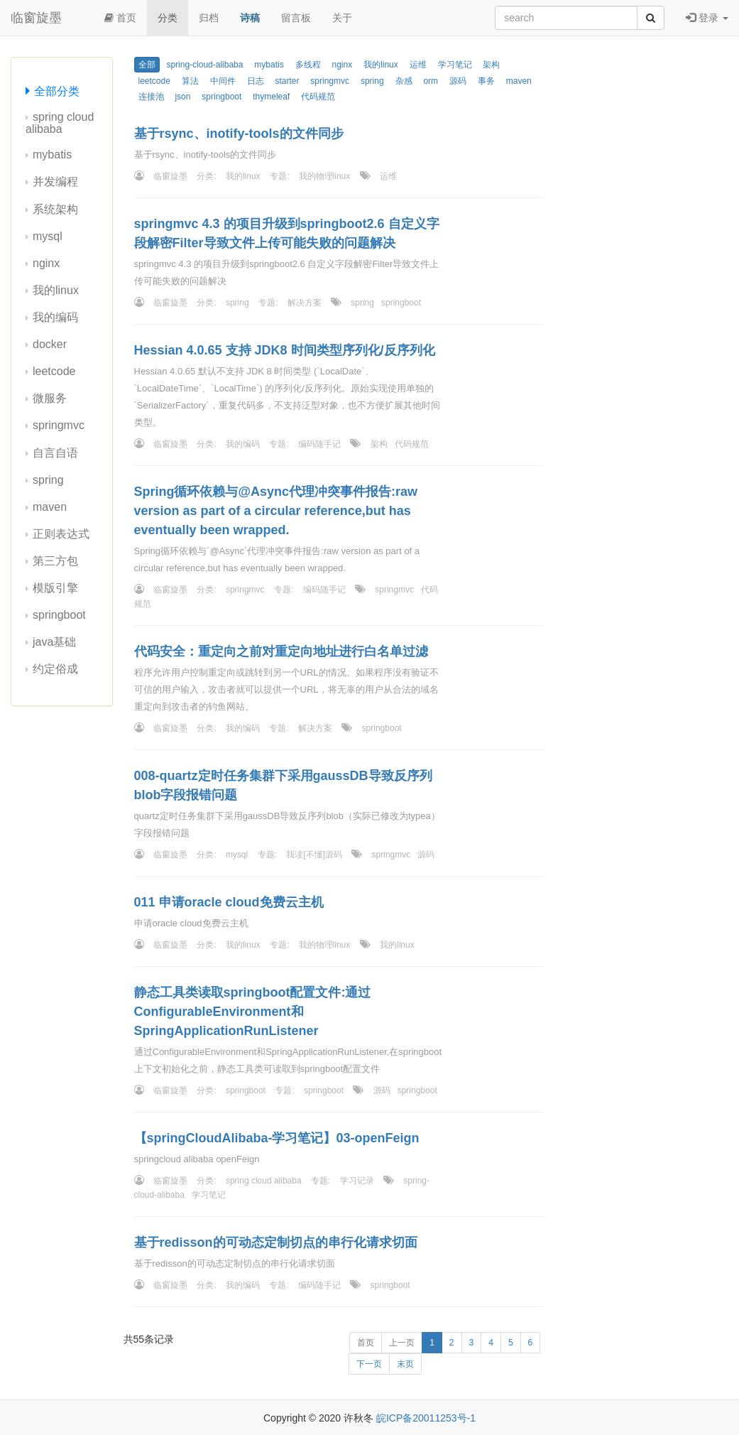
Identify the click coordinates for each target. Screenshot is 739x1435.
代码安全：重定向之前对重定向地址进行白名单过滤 (281, 651)
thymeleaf (271, 97)
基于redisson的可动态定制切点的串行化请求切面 (275, 1242)
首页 (120, 18)
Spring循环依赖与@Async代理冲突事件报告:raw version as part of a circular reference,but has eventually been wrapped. (276, 510)
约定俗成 (55, 669)
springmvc (58, 425)
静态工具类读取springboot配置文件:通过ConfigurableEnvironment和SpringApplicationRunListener (252, 1011)
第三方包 (55, 561)
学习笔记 (455, 65)
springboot (59, 615)
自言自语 (55, 453)
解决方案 (305, 303)
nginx (46, 263)
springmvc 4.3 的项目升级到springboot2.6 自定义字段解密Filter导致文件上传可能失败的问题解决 (286, 233)
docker (50, 344)
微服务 (50, 398)
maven (50, 507)
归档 (209, 17)
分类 (167, 17)
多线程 (308, 65)
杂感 (403, 81)
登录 (707, 17)
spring (48, 480)
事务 (486, 81)
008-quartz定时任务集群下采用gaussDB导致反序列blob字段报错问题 (283, 785)
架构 (491, 65)
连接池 (151, 97)
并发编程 (55, 181)
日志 (255, 81)
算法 (190, 81)
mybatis (52, 154)
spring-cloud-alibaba (204, 65)
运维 (418, 65)
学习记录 (357, 1181)
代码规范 (318, 97)
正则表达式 (61, 534)
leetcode (54, 371)
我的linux (56, 290)
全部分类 (57, 91)
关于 (342, 17)
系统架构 (55, 209)
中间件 (223, 81)
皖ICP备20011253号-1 (426, 1418)
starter (287, 81)
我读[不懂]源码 (314, 855)
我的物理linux (325, 176)
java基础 (54, 642)
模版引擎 (55, 588)
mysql (47, 236)
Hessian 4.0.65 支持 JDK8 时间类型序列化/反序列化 (284, 350)
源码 (457, 81)
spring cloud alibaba (60, 123)
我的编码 (55, 317)
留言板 (296, 17)
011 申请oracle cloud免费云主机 (229, 902)
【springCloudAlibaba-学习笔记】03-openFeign (277, 1138)
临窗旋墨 (36, 18)
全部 (146, 65)
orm (430, 81)
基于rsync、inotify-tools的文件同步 (239, 133)
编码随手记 (319, 444)
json (182, 97)
